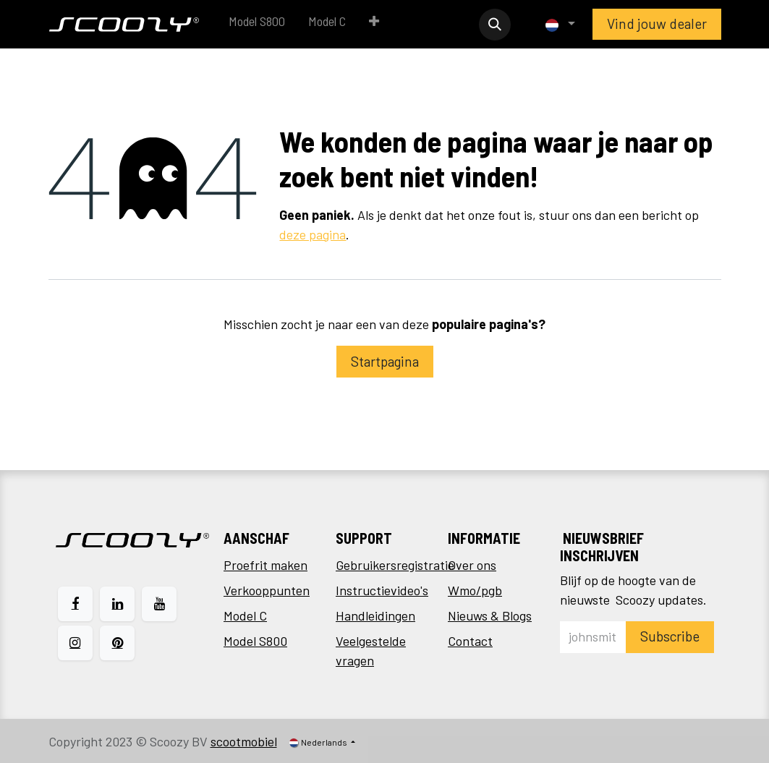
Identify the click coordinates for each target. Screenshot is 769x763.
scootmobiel (244, 741)
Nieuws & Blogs (490, 615)
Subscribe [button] (670, 636)
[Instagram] (75, 643)
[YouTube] (159, 604)
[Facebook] (75, 604)
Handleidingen (375, 615)
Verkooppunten (267, 590)
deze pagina (312, 234)
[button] (495, 25)
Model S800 (255, 641)
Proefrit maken (265, 565)
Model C (245, 615)
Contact (470, 641)
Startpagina (385, 361)
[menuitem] (257, 24)
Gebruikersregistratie (395, 565)
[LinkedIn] (117, 604)
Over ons (472, 565)
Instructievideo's (382, 590)
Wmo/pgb (475, 590)
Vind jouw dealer (657, 23)
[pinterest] (117, 643)
